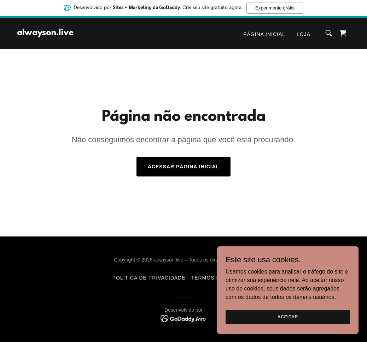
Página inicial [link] (264, 34)
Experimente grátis (275, 7)
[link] (45, 33)
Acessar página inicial (184, 166)
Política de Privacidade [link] (149, 278)
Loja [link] (303, 34)
